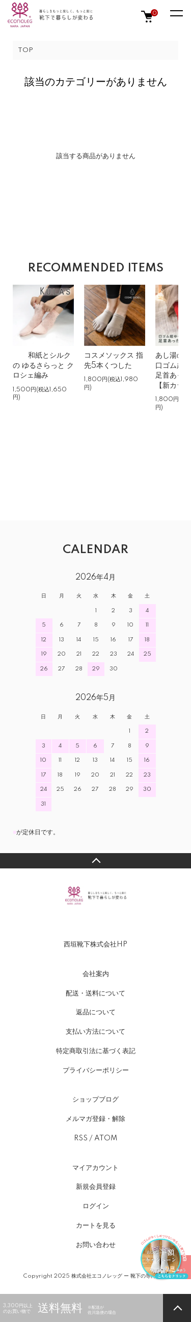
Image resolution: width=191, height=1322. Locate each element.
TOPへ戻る (95, 860)
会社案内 (96, 974)
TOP (25, 50)
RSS (81, 1138)
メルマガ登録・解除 (95, 1119)
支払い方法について (95, 1031)
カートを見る (96, 1225)
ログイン (96, 1206)
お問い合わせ (96, 1245)
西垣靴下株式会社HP (95, 944)
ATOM (105, 1138)
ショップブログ (95, 1099)
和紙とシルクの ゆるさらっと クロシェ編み (43, 366)
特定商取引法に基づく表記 (95, 1051)
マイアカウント (95, 1167)
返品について (96, 1012)
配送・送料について (95, 993)
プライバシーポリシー (96, 1070)
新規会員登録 (96, 1186)
